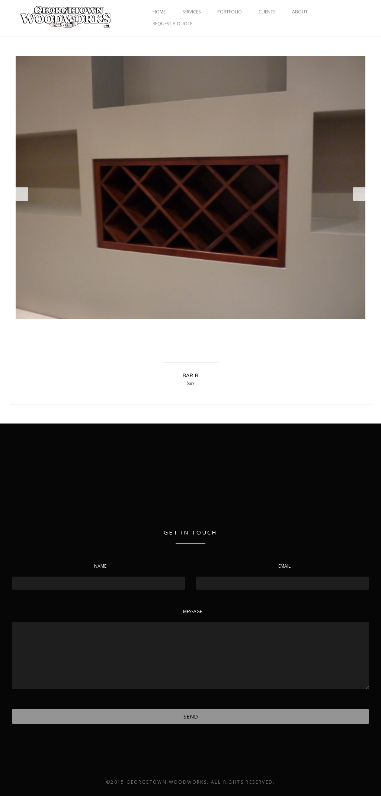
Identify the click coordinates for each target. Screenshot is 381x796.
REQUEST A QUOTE (172, 23)
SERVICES (191, 12)
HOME (159, 12)
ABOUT (300, 12)
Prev (22, 194)
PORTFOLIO (229, 12)
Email (284, 566)
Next (359, 194)
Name (100, 566)
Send (190, 716)
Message (192, 611)
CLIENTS (267, 12)
